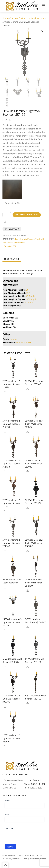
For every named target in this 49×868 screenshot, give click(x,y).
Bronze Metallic (23, 342)
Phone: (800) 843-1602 (34, 784)
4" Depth (30, 296)
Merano (14, 339)
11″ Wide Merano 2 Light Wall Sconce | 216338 (11, 424)
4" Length (31, 299)
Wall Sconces (19, 243)
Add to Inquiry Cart (27, 215)
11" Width (29, 303)
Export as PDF (10, 246)
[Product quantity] (6, 214)
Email (7, 815)
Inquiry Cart (12, 229)
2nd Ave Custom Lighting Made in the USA (21, 856)
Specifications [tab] (11, 259)
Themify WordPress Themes (34, 859)
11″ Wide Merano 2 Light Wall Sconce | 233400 (34, 543)
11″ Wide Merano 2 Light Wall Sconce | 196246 (11, 699)
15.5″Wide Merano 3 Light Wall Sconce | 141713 (12, 622)
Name (7, 801)
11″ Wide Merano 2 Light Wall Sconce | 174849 (11, 543)
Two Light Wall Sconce (24, 239)
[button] (42, 31)
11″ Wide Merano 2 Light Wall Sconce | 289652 (11, 738)
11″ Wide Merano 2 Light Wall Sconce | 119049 (34, 463)
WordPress (16, 859)
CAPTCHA (9, 829)
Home (5, 18)
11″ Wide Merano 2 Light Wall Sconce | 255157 (11, 503)
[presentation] (24, 836)
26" (28, 290)
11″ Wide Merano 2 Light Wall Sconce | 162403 (11, 463)
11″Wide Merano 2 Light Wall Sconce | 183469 (34, 583)
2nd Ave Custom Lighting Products (27, 18)
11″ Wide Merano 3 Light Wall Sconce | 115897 (34, 424)
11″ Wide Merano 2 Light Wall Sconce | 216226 (11, 384)
